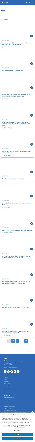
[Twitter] (5, 371)
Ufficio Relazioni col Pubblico (10, 397)
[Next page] (30, 340)
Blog (4, 392)
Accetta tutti (17, 438)
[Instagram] (11, 371)
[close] (32, 412)
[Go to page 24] (26, 341)
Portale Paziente (7, 385)
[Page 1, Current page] (9, 341)
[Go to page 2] (13, 341)
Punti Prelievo (6, 381)
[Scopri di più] (31, 36)
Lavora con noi (7, 404)
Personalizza (17, 430)
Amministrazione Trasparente (10, 410)
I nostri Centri (6, 379)
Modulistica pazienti (8, 408)
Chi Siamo (6, 377)
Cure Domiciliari (7, 399)
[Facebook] (8, 371)
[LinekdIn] (18, 371)
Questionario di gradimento (9, 406)
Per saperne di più (21, 426)
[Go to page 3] (17, 341)
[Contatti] (26, 2)
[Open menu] (32, 2)
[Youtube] (15, 371)
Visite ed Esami (7, 383)
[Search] (29, 2)
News (5, 390)
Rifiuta (17, 434)
